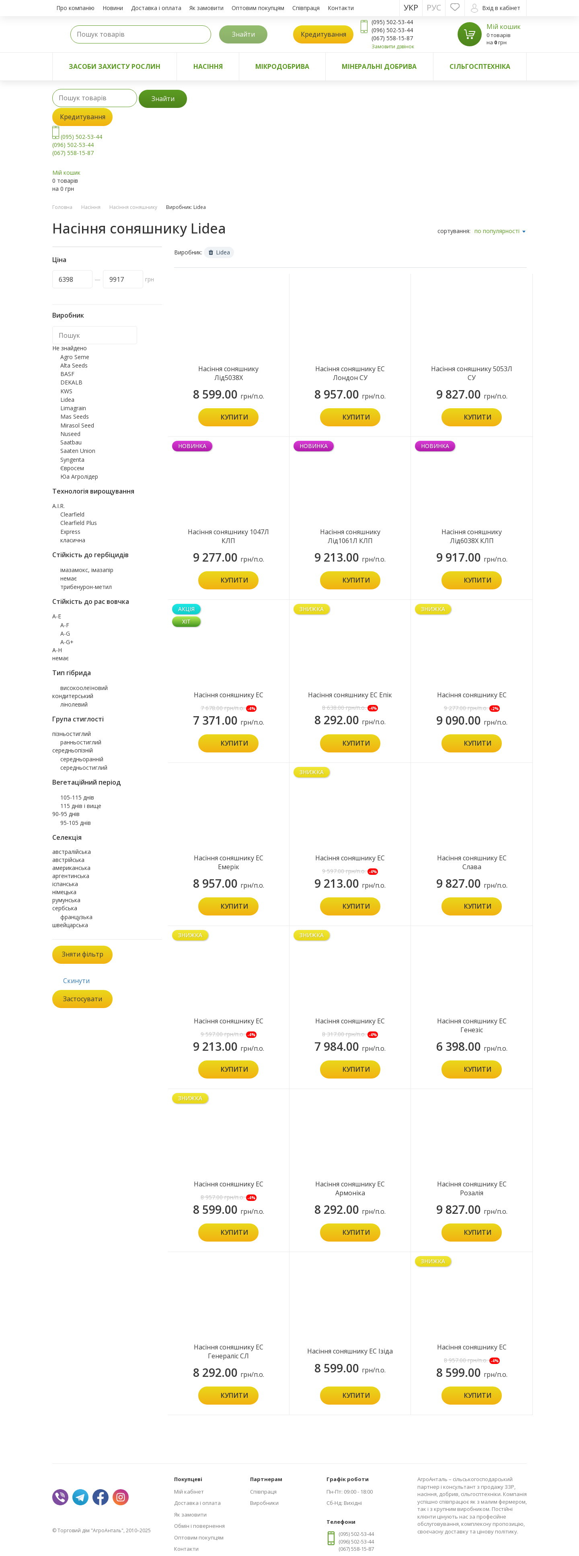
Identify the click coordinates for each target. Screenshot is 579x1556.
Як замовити (206, 8)
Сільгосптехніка (480, 66)
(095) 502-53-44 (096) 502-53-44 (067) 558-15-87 (77, 145)
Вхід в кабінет (495, 8)
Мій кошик (504, 26)
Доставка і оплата (156, 8)
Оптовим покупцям (258, 8)
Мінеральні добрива (379, 66)
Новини (113, 8)
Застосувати (82, 998)
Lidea (219, 252)
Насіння (208, 66)
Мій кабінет (189, 1491)
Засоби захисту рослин (114, 66)
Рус (434, 7)
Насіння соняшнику (133, 207)
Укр (411, 7)
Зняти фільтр (82, 954)
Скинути (76, 980)
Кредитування (323, 34)
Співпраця (306, 8)
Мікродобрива (282, 66)
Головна (62, 207)
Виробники (264, 1502)
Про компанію (75, 8)
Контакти (341, 8)
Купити (234, 417)
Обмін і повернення (199, 1525)
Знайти (243, 34)
